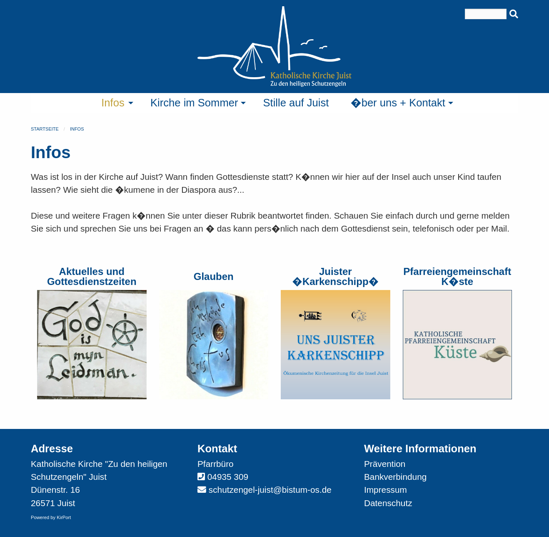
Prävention (384, 464)
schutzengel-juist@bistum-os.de (270, 489)
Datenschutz (388, 503)
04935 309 (227, 477)
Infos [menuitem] (113, 102)
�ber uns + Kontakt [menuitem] (397, 102)
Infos (77, 128)
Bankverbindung (395, 477)
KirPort (64, 517)
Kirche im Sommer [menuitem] (194, 102)
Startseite (45, 128)
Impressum (385, 489)
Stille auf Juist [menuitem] (296, 102)
